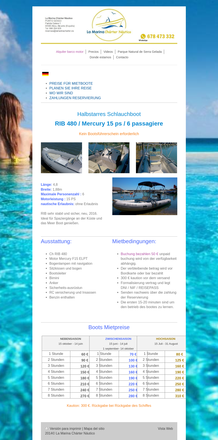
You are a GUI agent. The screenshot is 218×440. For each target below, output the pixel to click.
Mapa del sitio (94, 428)
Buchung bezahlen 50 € (139, 254)
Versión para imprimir (63, 428)
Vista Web (165, 428)
